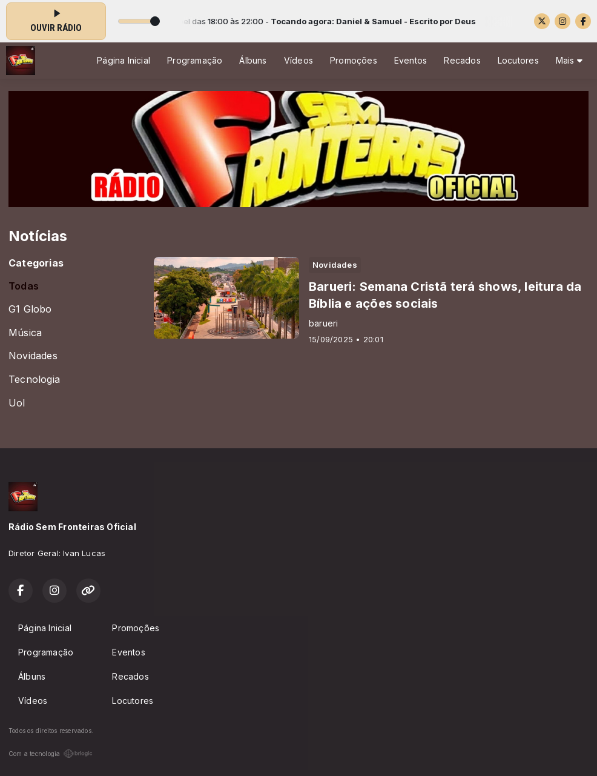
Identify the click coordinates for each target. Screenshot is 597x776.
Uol (16, 403)
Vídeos (298, 60)
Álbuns (252, 60)
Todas (23, 286)
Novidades (33, 356)
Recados (462, 60)
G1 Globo (30, 309)
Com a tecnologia (50, 753)
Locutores (518, 60)
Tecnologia (34, 379)
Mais (569, 60)
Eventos (410, 60)
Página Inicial (123, 60)
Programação (194, 60)
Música (25, 333)
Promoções (353, 60)
